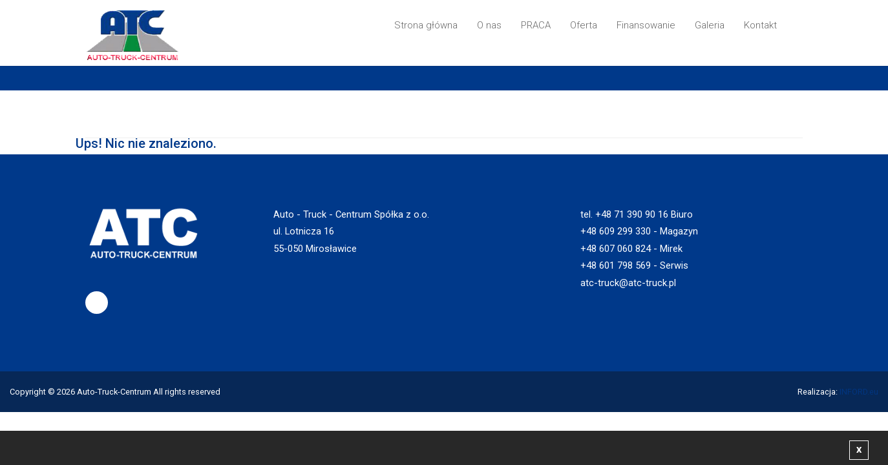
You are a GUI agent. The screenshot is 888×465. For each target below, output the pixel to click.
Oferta (583, 25)
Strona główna (426, 25)
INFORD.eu (859, 392)
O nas (489, 25)
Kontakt (760, 25)
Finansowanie (646, 25)
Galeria (709, 25)
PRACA (536, 25)
